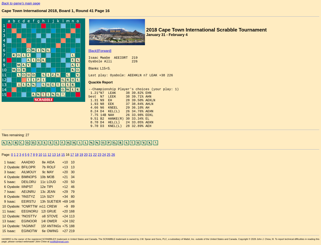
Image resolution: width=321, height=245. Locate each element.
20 (86, 154)
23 (99, 154)
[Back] (92, 51)
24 (104, 154)
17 (72, 154)
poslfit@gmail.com (59, 241)
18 (77, 154)
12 (49, 154)
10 (40, 154)
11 (45, 154)
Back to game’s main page (21, 3)
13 (54, 154)
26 (113, 154)
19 (81, 154)
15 (63, 154)
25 (109, 154)
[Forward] (104, 51)
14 (58, 154)
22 (95, 154)
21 (90, 154)
